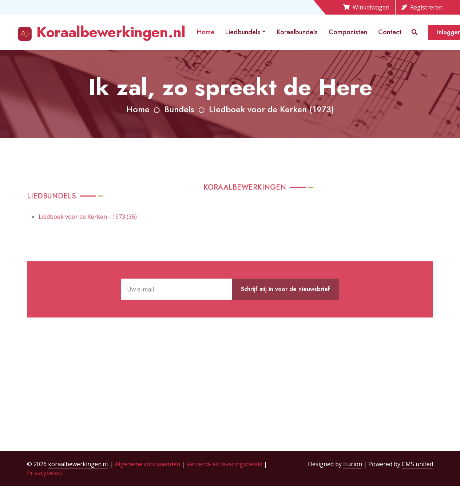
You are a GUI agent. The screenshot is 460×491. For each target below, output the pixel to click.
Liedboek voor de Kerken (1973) (271, 109)
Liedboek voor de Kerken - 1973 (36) (88, 233)
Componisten (348, 32)
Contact (389, 32)
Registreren (422, 7)
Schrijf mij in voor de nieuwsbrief (285, 305)
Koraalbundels (297, 32)
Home (205, 32)
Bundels (179, 109)
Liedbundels (242, 32)
